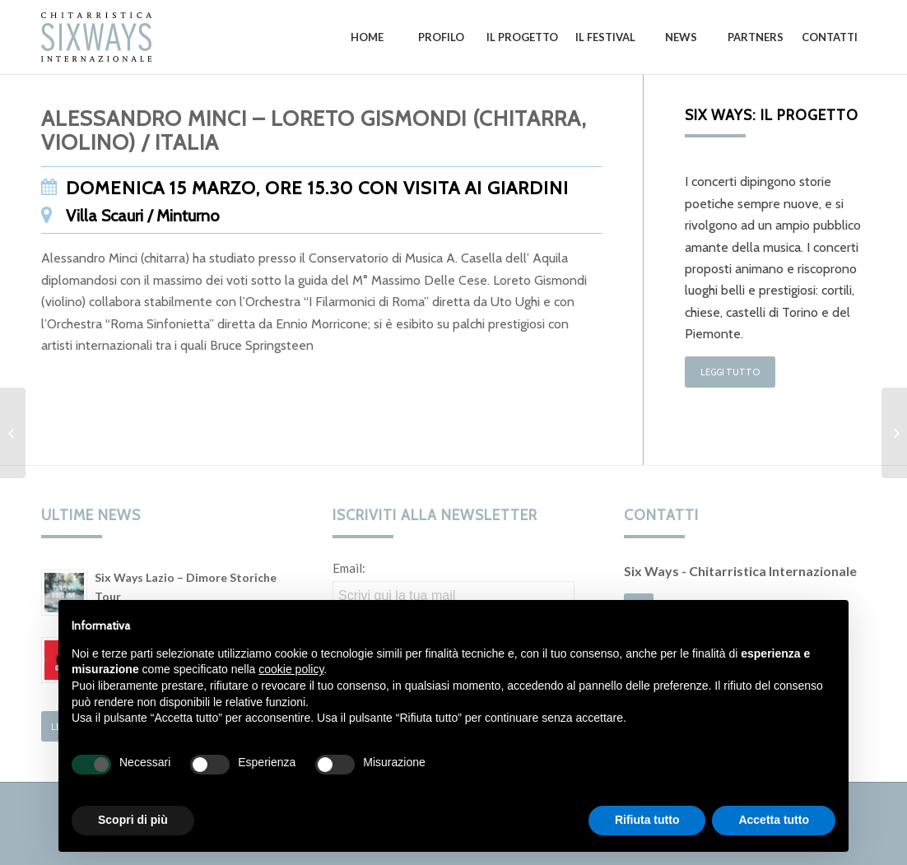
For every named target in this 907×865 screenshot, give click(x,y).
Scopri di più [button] (133, 819)
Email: (349, 567)
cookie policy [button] (290, 669)
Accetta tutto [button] (773, 819)
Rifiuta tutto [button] (647, 819)
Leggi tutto (730, 372)
